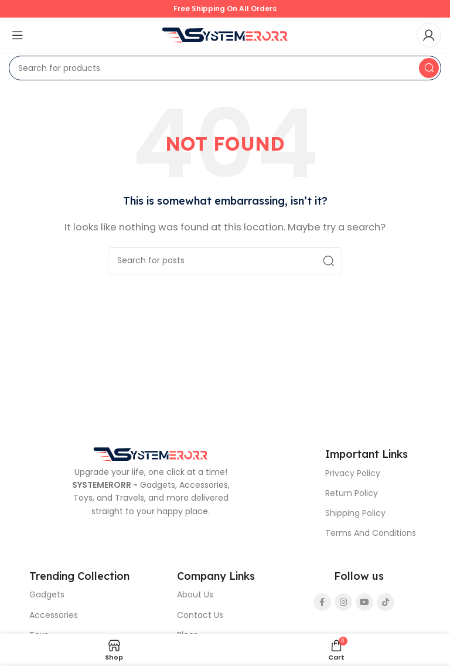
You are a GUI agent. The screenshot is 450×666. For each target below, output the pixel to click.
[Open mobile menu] (17, 35)
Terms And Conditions (370, 533)
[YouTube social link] (364, 602)
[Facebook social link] (322, 602)
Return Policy (351, 493)
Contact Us (200, 615)
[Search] (225, 68)
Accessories (53, 615)
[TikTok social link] (385, 602)
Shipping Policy (355, 513)
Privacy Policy (352, 473)
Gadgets (46, 594)
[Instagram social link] (343, 602)
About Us (195, 594)
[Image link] (150, 453)
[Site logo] (225, 34)
